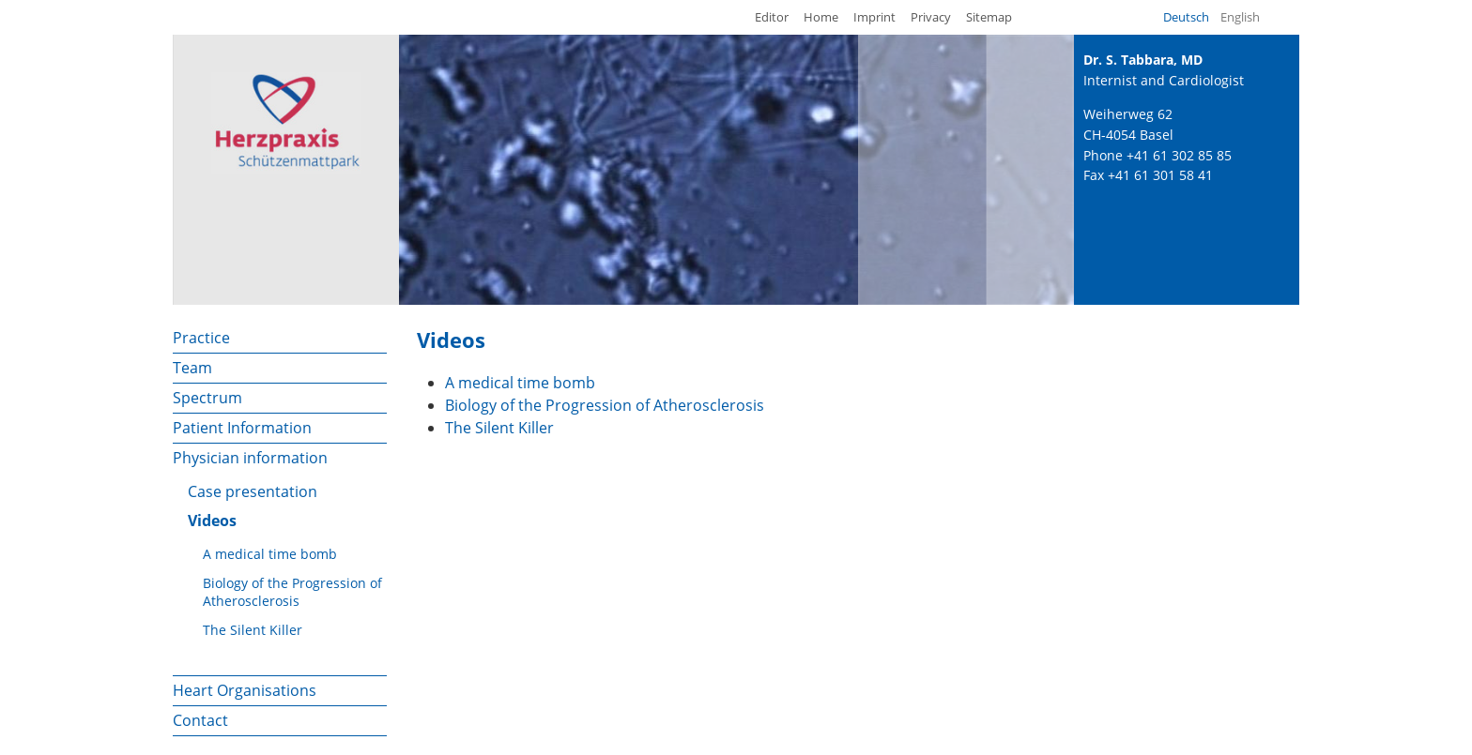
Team (192, 367)
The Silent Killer (252, 630)
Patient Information (242, 427)
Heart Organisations (244, 690)
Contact (200, 720)
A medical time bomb (270, 554)
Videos (212, 520)
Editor (772, 16)
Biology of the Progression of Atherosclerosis (292, 592)
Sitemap (989, 16)
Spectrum (207, 397)
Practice (201, 337)
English (1240, 16)
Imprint (874, 16)
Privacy (931, 16)
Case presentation (252, 491)
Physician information (250, 457)
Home (821, 16)
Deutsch (1186, 16)
